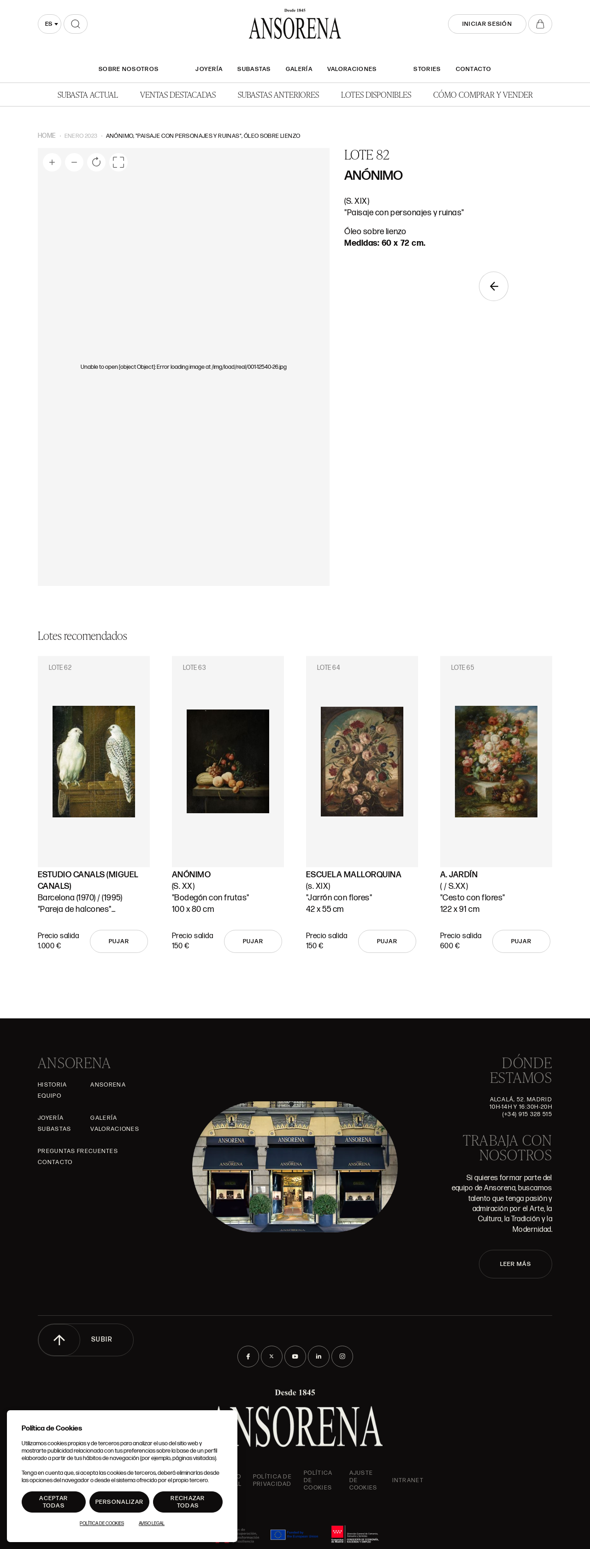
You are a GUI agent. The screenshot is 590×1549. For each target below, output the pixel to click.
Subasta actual (88, 94)
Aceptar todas (53, 1502)
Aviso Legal (152, 1523)
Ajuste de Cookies (363, 1480)
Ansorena (107, 1084)
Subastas (254, 69)
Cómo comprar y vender (483, 94)
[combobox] (49, 24)
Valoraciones (352, 69)
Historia (52, 1084)
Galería (299, 69)
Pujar (119, 941)
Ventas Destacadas (178, 94)
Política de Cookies (102, 1523)
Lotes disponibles (376, 94)
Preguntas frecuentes (78, 1151)
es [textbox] (48, 24)
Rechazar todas (188, 1502)
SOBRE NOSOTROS (129, 69)
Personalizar (119, 1502)
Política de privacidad (272, 1480)
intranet (408, 1480)
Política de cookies (318, 1480)
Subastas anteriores (278, 94)
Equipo (49, 1096)
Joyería (209, 69)
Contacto (473, 69)
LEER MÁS (515, 1264)
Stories (427, 69)
